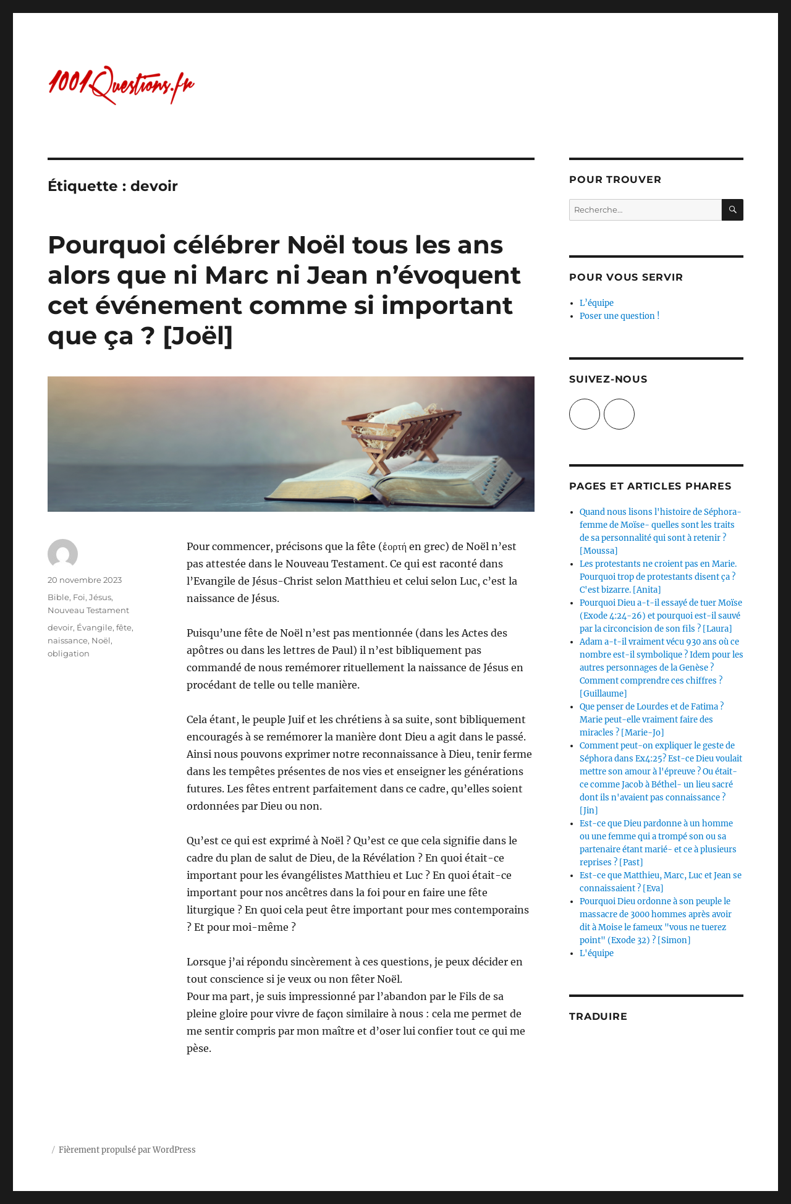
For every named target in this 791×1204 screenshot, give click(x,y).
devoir (60, 627)
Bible (58, 597)
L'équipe (597, 953)
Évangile (94, 627)
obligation (69, 653)
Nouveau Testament (88, 610)
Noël (101, 640)
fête (124, 627)
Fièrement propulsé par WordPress (127, 1150)
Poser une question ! (620, 316)
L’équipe (597, 303)
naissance (68, 640)
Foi (79, 597)
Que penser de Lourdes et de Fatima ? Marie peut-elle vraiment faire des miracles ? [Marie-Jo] (652, 720)
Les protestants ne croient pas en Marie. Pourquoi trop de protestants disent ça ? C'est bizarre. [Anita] (658, 577)
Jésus (100, 597)
